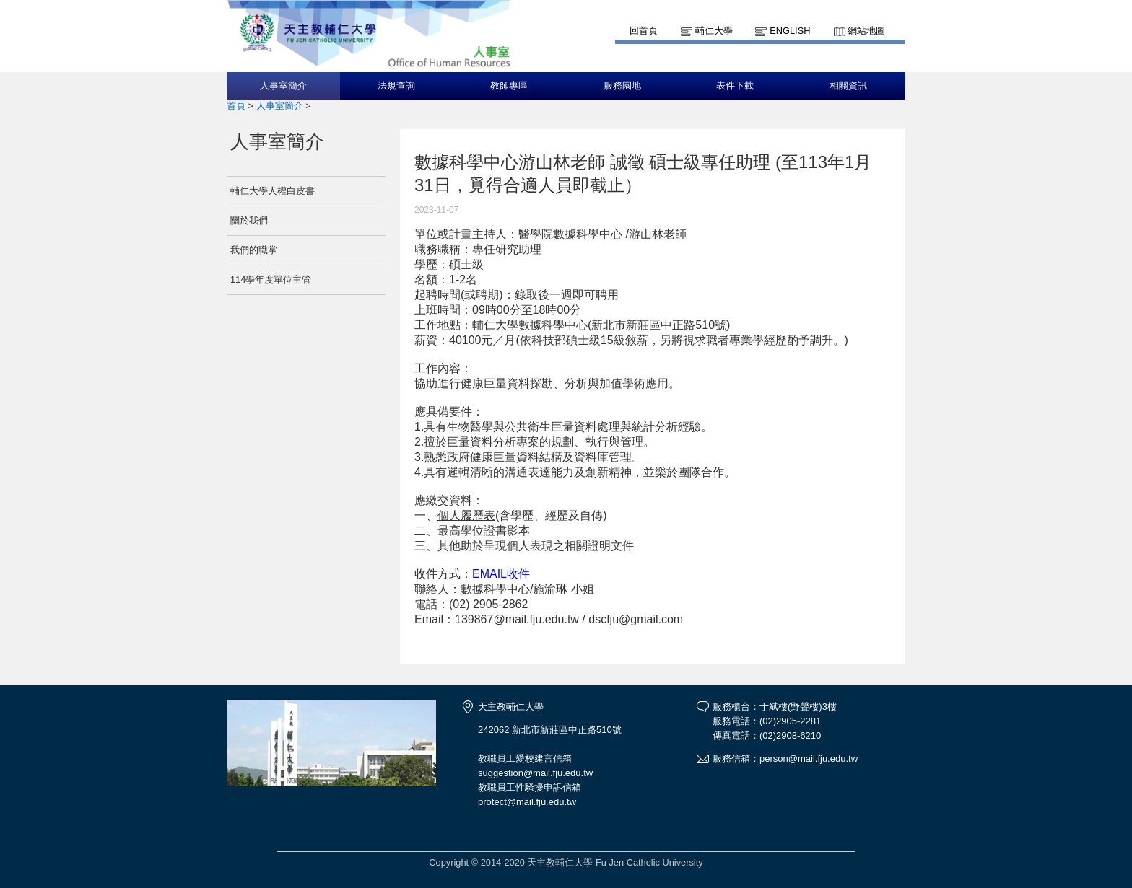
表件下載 (735, 86)
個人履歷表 (466, 515)
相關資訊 (848, 86)
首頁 (236, 105)
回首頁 (644, 30)
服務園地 (622, 86)
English (790, 30)
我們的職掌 (253, 250)
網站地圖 (866, 30)
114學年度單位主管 (270, 279)
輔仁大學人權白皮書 (272, 190)
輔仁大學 (714, 30)
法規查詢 (396, 86)
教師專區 (509, 86)
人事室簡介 (283, 86)
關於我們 (249, 220)
